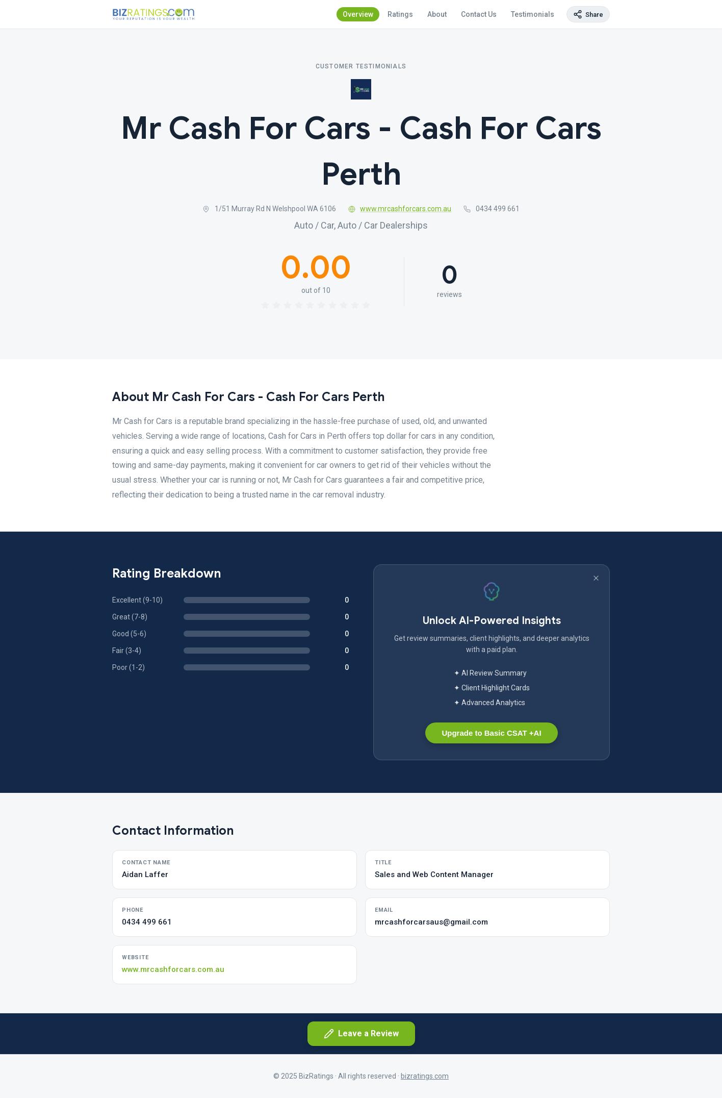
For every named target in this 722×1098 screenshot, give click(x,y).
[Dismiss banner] (596, 578)
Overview (358, 14)
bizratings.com (425, 1076)
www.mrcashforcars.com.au (400, 209)
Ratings (400, 14)
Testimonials (532, 14)
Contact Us (479, 14)
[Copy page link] (588, 14)
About (437, 14)
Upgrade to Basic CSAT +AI (491, 733)
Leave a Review (361, 1034)
